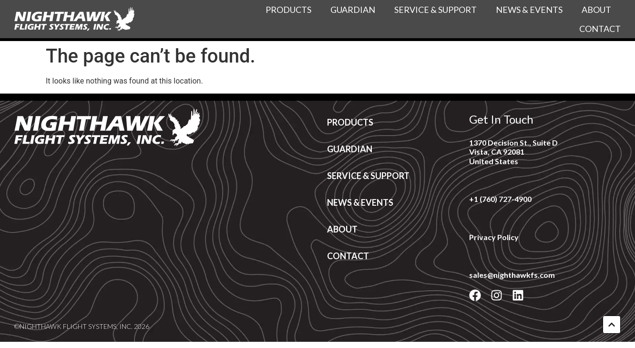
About (596, 9)
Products (288, 9)
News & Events (529, 9)
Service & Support (435, 9)
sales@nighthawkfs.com (512, 274)
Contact (600, 28)
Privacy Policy (494, 237)
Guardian (352, 9)
